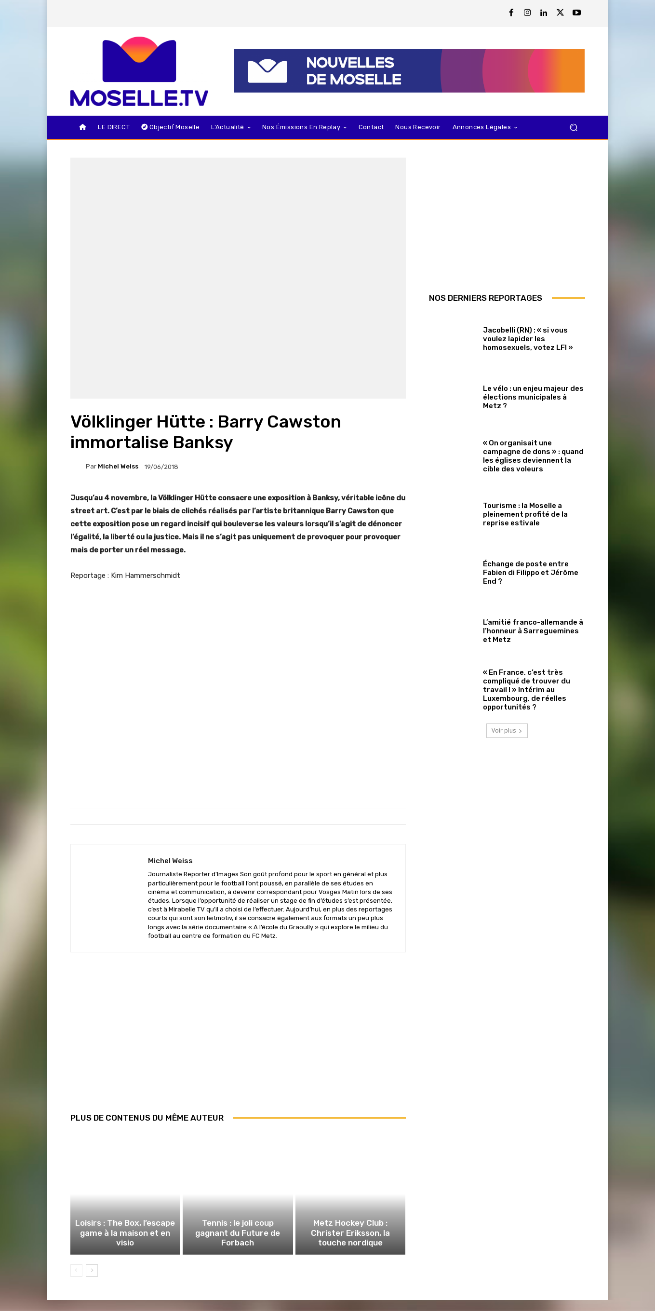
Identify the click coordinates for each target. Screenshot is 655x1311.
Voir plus (507, 730)
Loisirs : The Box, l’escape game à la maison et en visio (125, 1249)
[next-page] (92, 1281)
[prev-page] (76, 1281)
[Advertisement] (238, 1043)
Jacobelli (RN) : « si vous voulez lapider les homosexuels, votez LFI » (528, 339)
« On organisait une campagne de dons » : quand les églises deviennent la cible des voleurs (533, 456)
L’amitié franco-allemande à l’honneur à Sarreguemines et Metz (533, 631)
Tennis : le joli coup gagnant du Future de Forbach (237, 1249)
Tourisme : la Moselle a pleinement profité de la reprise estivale (525, 514)
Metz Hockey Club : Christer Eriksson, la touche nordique (350, 1245)
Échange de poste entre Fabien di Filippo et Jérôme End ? (530, 573)
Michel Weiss (118, 466)
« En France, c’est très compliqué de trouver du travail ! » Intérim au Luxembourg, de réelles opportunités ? (526, 689)
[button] (573, 127)
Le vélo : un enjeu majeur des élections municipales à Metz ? (533, 397)
